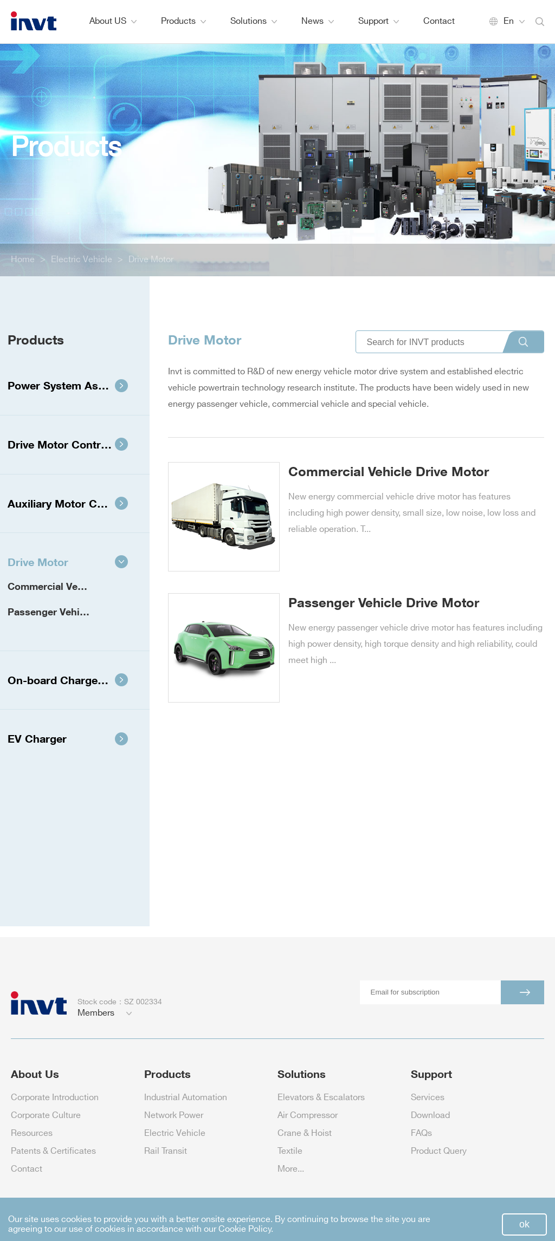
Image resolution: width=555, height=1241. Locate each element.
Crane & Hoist (305, 1133)
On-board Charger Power (73, 679)
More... (291, 1169)
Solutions (253, 21)
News (317, 21)
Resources (32, 1133)
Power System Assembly (71, 385)
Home (23, 260)
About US (113, 21)
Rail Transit (165, 1151)
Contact (439, 21)
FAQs (421, 1133)
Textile (290, 1151)
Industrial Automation (185, 1098)
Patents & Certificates (53, 1151)
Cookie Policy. (245, 1229)
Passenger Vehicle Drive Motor (64, 612)
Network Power (173, 1116)
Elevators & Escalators (321, 1098)
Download (430, 1116)
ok (524, 1224)
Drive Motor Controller (68, 444)
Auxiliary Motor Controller (74, 503)
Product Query (439, 1151)
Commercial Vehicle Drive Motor (64, 586)
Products (183, 21)
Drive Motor (150, 260)
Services (427, 1098)
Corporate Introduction (55, 1098)
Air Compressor (308, 1116)
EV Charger (68, 738)
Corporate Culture (46, 1116)
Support (378, 21)
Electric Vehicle (81, 260)
